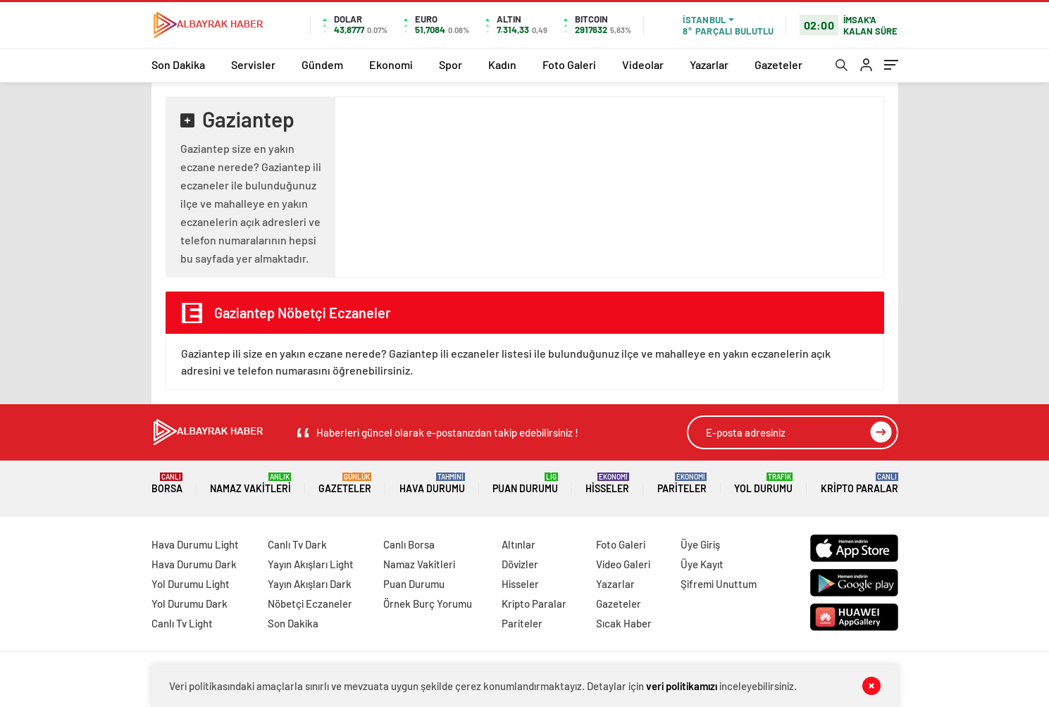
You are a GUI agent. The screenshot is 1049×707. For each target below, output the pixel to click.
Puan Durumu (525, 483)
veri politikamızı (681, 686)
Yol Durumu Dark (189, 603)
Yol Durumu (763, 483)
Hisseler (607, 483)
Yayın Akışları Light (311, 564)
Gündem (322, 64)
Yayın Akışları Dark (310, 583)
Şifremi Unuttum (719, 583)
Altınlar (518, 544)
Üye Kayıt (702, 564)
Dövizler (520, 564)
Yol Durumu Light (190, 583)
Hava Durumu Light (195, 544)
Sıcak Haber (624, 623)
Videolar (643, 64)
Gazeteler (778, 64)
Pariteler (682, 483)
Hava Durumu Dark (194, 564)
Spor (450, 64)
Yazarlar (709, 64)
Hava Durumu (432, 483)
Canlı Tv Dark (297, 544)
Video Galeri (623, 564)
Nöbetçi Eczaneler (310, 603)
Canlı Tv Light (182, 623)
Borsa (166, 483)
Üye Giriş (700, 544)
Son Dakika (178, 64)
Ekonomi (391, 64)
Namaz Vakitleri (250, 483)
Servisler (253, 64)
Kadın (502, 64)
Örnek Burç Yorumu (427, 603)
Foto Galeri (569, 64)
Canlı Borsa (409, 544)
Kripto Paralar (859, 483)
